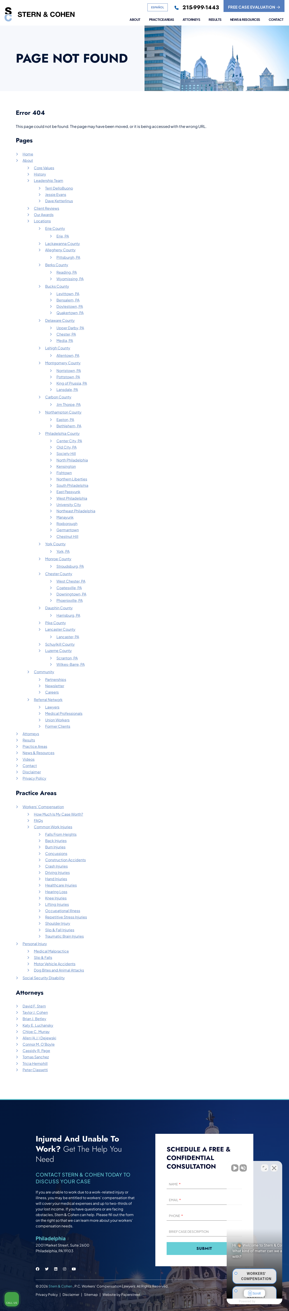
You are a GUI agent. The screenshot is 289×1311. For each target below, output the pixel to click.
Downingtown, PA (71, 594)
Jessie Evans (55, 194)
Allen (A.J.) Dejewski (39, 1038)
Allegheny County (60, 249)
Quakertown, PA (70, 312)
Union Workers (57, 720)
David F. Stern (34, 1006)
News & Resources (245, 19)
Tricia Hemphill (35, 1063)
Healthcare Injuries (61, 885)
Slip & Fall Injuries (59, 929)
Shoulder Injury (57, 923)
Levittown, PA (67, 293)
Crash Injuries (56, 866)
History (40, 174)
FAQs (38, 820)
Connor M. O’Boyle (39, 1044)
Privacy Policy (34, 778)
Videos (29, 759)
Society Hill (66, 453)
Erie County (55, 228)
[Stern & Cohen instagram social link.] (64, 1269)
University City (68, 504)
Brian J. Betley (34, 1018)
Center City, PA (69, 440)
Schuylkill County (60, 644)
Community (44, 671)
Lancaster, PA (67, 636)
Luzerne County (58, 650)
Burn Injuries (55, 847)
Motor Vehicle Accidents (54, 963)
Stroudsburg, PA (70, 566)
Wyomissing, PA (70, 278)
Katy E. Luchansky (38, 1025)
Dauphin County (59, 607)
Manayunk (65, 517)
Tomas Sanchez (36, 1056)
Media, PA (64, 340)
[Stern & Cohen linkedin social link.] (55, 1269)
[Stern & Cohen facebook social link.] (37, 1269)
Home (28, 154)
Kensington (66, 466)
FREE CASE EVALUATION (254, 7)
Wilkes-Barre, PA (70, 664)
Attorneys (191, 19)
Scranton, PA (67, 658)
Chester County (58, 573)
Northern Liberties (71, 479)
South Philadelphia (72, 485)
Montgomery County (63, 362)
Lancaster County (60, 629)
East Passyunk (68, 491)
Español (157, 7)
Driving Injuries (57, 872)
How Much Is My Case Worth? (58, 814)
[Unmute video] (209, 1166)
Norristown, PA (68, 370)
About (135, 19)
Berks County (56, 264)
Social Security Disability (44, 977)
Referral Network (48, 699)
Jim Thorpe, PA (68, 404)
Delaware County (60, 320)
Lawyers (52, 707)
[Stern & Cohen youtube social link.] (74, 1269)
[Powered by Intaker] (250, 1301)
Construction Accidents (65, 859)
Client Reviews (46, 208)
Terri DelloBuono (59, 188)
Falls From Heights (61, 834)
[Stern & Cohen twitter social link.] (47, 1269)
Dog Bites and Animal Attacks (59, 970)
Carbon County (58, 397)
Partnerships (55, 679)
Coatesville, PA (69, 587)
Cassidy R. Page (36, 1050)
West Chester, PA (70, 581)
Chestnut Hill (67, 536)
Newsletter (54, 685)
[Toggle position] (264, 1166)
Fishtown (64, 472)
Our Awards (44, 214)
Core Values (44, 167)
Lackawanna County (62, 243)
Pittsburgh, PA (68, 257)
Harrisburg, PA (68, 615)
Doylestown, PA (69, 306)
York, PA (63, 551)
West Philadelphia (71, 498)
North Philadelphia (72, 460)
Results (215, 19)
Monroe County (58, 558)
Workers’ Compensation (43, 806)
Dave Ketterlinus (59, 200)
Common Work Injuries (53, 826)
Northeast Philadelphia (75, 510)
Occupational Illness (62, 910)
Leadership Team (48, 180)
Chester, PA (66, 334)
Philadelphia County (62, 433)
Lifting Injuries (57, 904)
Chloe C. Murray (36, 1031)
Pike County (55, 622)
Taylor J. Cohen (35, 1012)
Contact (276, 19)
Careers (52, 692)
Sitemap (91, 1294)
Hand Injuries (56, 878)
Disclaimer (32, 772)
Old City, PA (66, 447)
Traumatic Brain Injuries (64, 936)
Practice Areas (161, 19)
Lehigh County (57, 348)
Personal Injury (35, 943)
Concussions (56, 853)
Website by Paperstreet (121, 1294)
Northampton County (63, 412)
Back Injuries (56, 840)
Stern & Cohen (61, 1286)
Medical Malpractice (51, 951)
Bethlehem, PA (68, 426)
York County (55, 543)
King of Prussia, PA (71, 383)
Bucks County (57, 286)
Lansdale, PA (67, 389)
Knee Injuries (56, 898)
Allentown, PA (67, 355)
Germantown (67, 529)
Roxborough (66, 523)
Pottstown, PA (68, 376)
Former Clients (57, 726)
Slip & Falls (43, 957)
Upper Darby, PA (70, 327)
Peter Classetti (35, 1069)
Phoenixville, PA (69, 600)
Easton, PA (65, 419)
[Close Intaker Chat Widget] (274, 1166)
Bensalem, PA (67, 300)
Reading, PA (66, 272)
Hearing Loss (56, 891)
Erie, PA (62, 236)
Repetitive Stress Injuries (66, 917)
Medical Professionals (63, 713)
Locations (42, 221)
